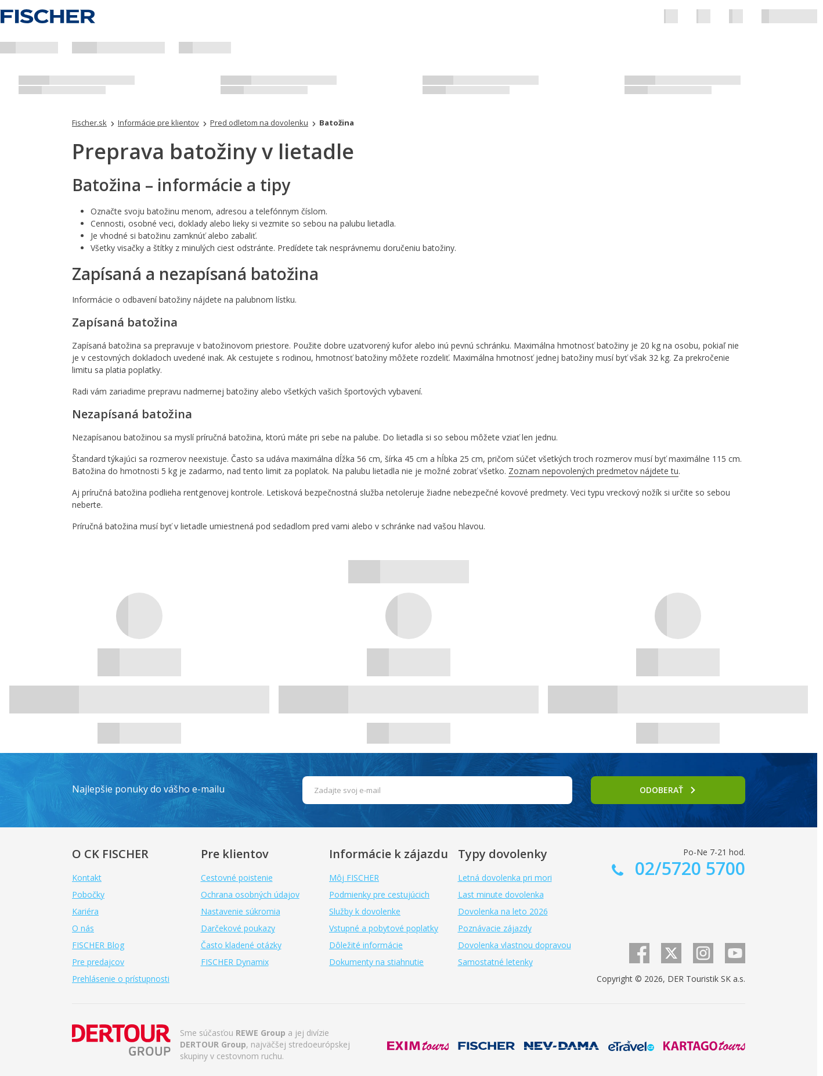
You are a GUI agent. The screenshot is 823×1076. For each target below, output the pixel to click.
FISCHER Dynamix (235, 961)
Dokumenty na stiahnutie (376, 961)
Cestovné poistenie (237, 877)
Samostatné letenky (495, 961)
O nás (83, 928)
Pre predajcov (98, 961)
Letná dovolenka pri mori (505, 877)
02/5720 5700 (687, 868)
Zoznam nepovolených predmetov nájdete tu (593, 470)
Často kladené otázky (241, 945)
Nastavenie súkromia (240, 911)
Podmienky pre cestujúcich (379, 894)
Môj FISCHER (354, 877)
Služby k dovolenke (364, 911)
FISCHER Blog (98, 945)
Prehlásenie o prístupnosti (120, 978)
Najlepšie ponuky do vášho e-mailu (148, 789)
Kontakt (87, 877)
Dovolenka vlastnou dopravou (514, 945)
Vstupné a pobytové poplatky (383, 928)
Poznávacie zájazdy (495, 928)
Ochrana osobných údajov (250, 894)
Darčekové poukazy (238, 928)
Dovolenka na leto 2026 (503, 911)
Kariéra (85, 911)
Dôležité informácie (366, 945)
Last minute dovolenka (501, 894)
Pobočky (88, 894)
